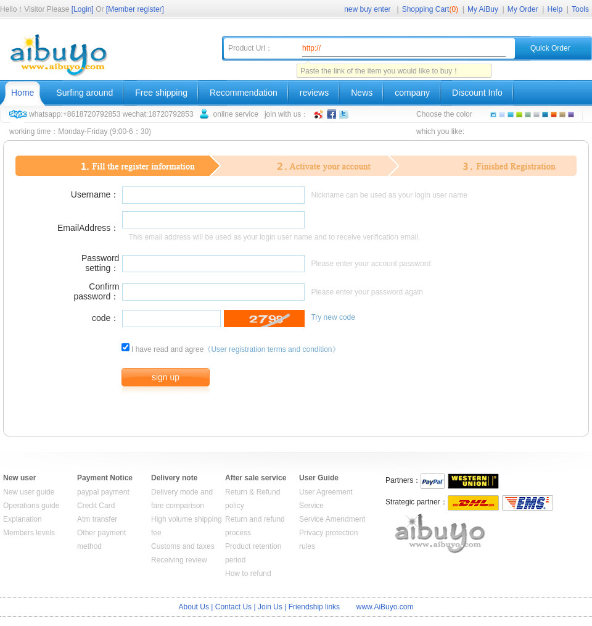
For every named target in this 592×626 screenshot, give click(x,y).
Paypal (433, 481)
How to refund (248, 573)
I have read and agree (167, 349)
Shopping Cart (430, 9)
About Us (194, 607)
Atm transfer (97, 519)
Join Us (270, 607)
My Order (523, 9)
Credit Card (96, 505)
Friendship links (314, 607)
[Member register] (135, 9)
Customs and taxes (183, 546)
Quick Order (550, 48)
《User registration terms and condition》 (271, 349)
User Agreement (326, 492)
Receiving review (179, 560)
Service (311, 505)
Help (555, 9)
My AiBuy (482, 9)
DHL (473, 503)
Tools (580, 9)
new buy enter (367, 9)
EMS (527, 503)
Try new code (333, 317)
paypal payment (103, 492)
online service (235, 114)
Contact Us (233, 607)
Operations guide (31, 505)
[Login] (83, 9)
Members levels (29, 532)
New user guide (28, 492)
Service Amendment (332, 519)
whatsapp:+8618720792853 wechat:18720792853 (111, 114)
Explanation (22, 519)
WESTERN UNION (473, 481)
